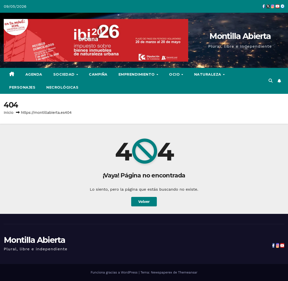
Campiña (98, 74)
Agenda (33, 74)
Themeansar (187, 272)
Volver (144, 201)
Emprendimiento (137, 74)
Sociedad (64, 74)
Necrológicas (62, 87)
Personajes (22, 87)
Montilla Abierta (240, 36)
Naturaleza (208, 74)
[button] (271, 80)
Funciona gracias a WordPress (115, 272)
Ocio (175, 74)
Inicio (8, 112)
